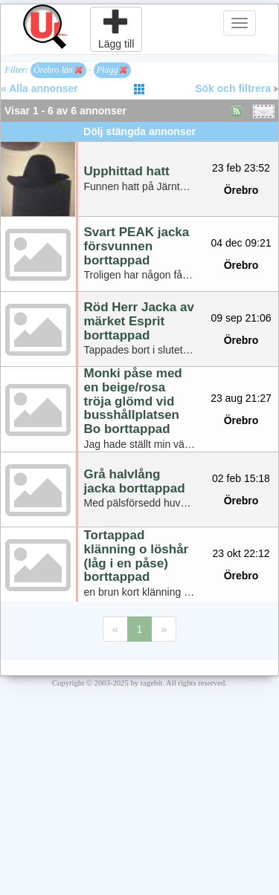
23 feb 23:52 (241, 168)
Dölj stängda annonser (139, 131)
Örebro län (58, 70)
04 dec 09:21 (241, 243)
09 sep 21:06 (241, 318)
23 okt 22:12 (240, 553)
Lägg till (116, 29)
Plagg (112, 70)
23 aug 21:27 (241, 398)
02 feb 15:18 (241, 478)
